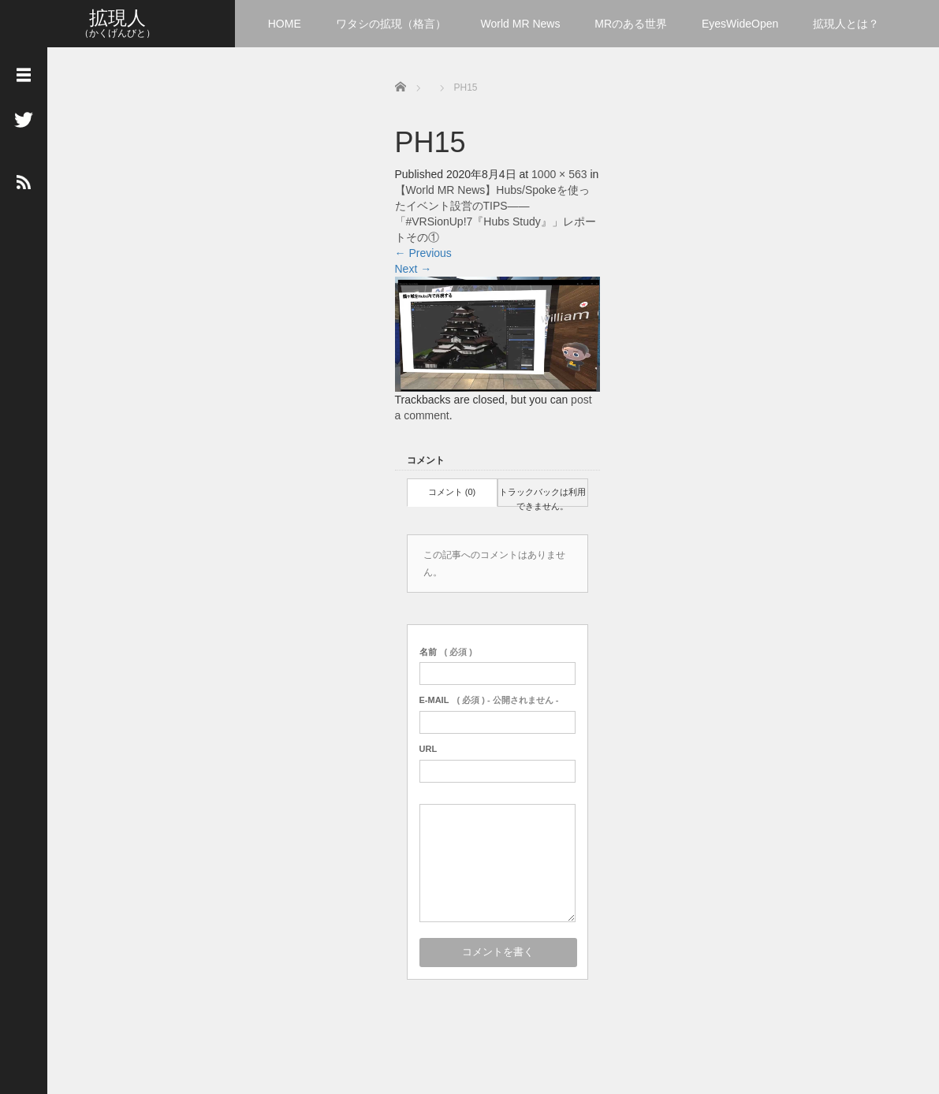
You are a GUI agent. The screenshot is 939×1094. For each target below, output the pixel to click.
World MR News (521, 23)
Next (413, 268)
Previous (423, 253)
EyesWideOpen (740, 23)
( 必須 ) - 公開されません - (489, 700)
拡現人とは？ (846, 23)
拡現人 (117, 17)
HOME (284, 23)
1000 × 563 (559, 174)
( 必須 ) (445, 652)
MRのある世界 (630, 23)
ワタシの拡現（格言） (391, 23)
